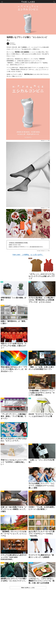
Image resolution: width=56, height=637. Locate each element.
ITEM (2, 282)
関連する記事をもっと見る (28, 588)
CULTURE (30, 258)
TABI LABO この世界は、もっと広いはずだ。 (28, 255)
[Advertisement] (28, 615)
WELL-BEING (31, 563)
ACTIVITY (2, 305)
